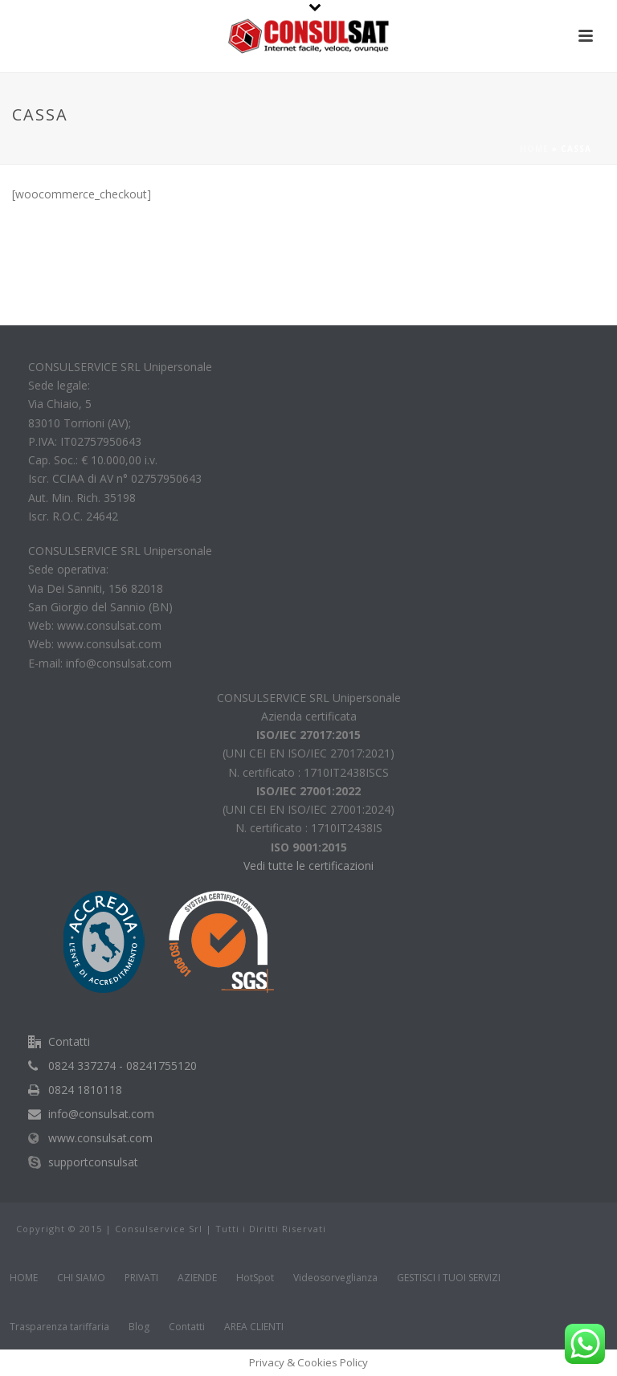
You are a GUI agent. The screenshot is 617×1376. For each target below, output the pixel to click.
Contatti (187, 1327)
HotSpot (255, 1278)
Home (534, 148)
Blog (139, 1327)
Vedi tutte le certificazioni (308, 865)
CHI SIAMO (81, 1278)
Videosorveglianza (335, 1278)
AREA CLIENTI (254, 1327)
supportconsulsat (93, 1162)
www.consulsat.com (100, 1138)
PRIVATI (141, 1278)
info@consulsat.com (101, 1114)
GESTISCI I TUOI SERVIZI (449, 1278)
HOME (24, 1278)
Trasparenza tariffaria (59, 1327)
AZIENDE (197, 1278)
